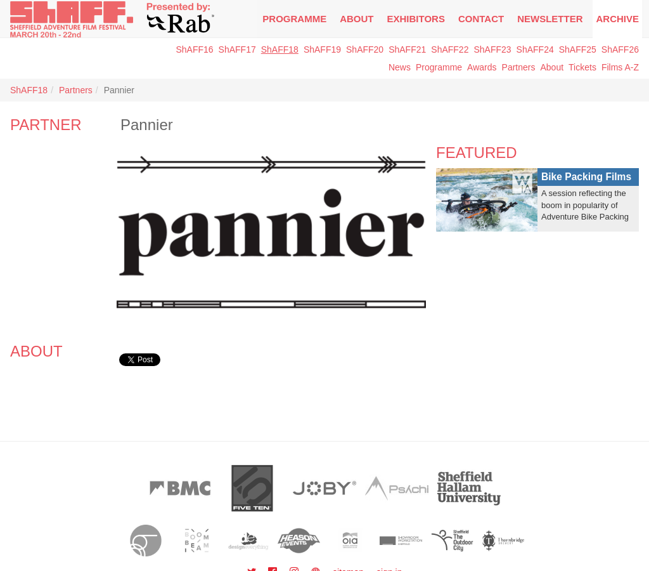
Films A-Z (620, 67)
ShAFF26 (620, 49)
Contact (481, 18)
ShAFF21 (407, 49)
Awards (481, 67)
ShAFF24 (535, 49)
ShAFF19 (322, 49)
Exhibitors (416, 18)
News (400, 67)
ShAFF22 (449, 49)
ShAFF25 (577, 49)
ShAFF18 (280, 49)
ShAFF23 (492, 49)
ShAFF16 (194, 49)
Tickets (582, 67)
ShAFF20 (364, 49)
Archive (617, 18)
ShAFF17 (237, 49)
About (356, 18)
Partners (519, 67)
